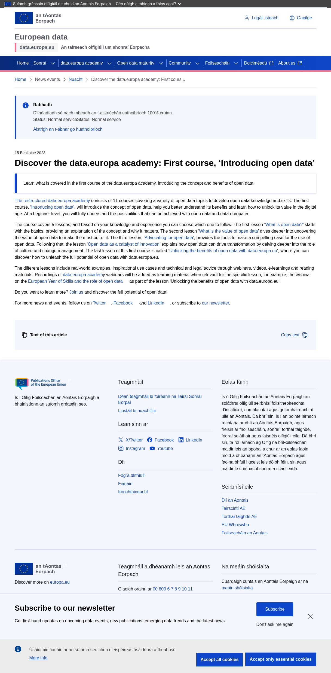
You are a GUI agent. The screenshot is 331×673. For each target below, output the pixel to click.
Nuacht (75, 79)
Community (180, 63)
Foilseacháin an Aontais (245, 533)
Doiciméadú (258, 63)
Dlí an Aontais (235, 500)
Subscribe (274, 609)
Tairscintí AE (234, 508)
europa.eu (60, 582)
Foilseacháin (217, 63)
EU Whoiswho (235, 524)
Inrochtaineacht (133, 491)
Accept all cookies (220, 659)
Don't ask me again (274, 624)
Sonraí (39, 63)
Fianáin (125, 483)
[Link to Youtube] (161, 448)
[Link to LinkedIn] (190, 440)
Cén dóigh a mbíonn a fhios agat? (148, 3)
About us (290, 63)
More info (38, 658)
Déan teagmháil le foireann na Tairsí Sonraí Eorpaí (160, 399)
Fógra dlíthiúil (131, 475)
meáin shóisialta (237, 588)
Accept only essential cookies (281, 659)
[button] (300, 18)
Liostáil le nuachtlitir (137, 410)
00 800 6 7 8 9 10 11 (173, 589)
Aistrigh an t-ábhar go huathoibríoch (67, 129)
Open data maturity (135, 63)
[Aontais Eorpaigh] (38, 18)
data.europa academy (82, 63)
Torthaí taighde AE (239, 516)
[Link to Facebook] (160, 440)
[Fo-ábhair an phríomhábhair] (52, 63)
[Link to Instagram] (131, 448)
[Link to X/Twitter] (130, 440)
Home (23, 63)
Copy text (294, 335)
